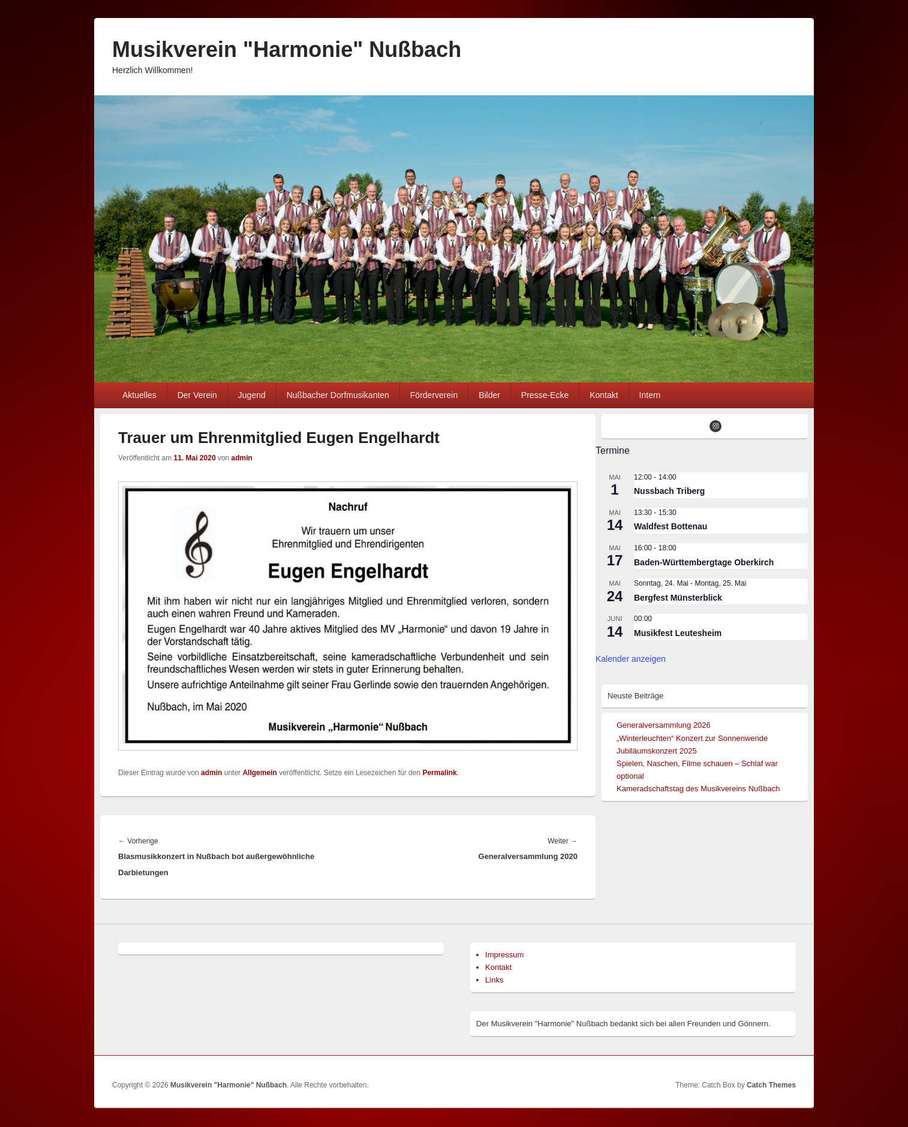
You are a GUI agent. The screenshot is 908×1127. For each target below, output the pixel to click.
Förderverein (434, 395)
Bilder (489, 395)
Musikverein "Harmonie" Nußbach (286, 49)
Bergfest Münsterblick (678, 597)
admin (241, 458)
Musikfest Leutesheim (677, 633)
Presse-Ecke (545, 395)
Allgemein (259, 773)
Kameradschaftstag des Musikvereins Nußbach (698, 788)
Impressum (504, 954)
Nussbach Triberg (669, 491)
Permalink (439, 773)
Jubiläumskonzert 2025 (657, 750)
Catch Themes (771, 1085)
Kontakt (604, 395)
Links (494, 979)
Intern (650, 395)
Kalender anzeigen (631, 659)
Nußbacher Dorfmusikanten (338, 395)
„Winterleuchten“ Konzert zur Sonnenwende (692, 738)
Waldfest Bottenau (670, 526)
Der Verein (197, 395)
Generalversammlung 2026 (664, 725)
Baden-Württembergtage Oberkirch (704, 562)
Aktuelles (139, 395)
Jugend (252, 395)
